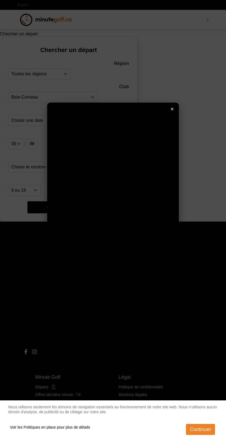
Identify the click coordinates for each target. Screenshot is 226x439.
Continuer (200, 429)
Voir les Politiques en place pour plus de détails (50, 427)
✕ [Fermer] (172, 109)
